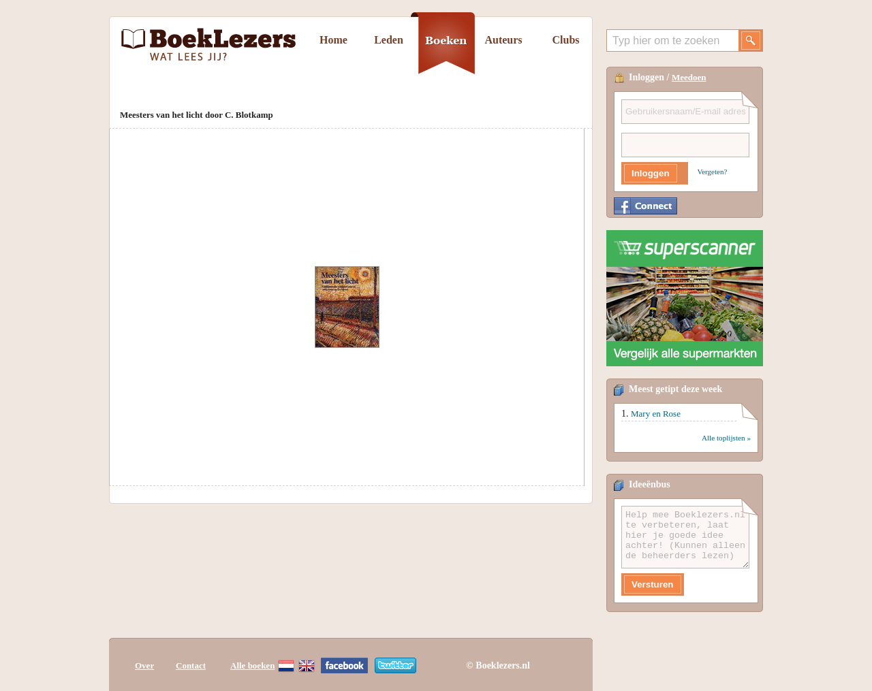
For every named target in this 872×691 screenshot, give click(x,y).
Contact (191, 665)
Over (144, 665)
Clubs (565, 40)
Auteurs (503, 40)
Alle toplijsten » (726, 438)
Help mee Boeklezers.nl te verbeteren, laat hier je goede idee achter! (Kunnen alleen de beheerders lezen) (685, 537)
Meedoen (689, 77)
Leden (388, 40)
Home (333, 40)
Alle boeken (252, 665)
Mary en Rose (656, 413)
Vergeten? (713, 171)
